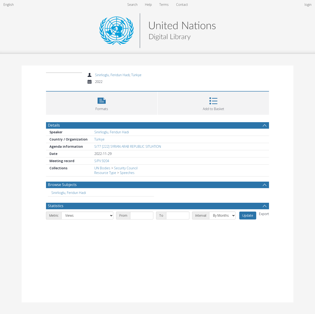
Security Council (126, 168)
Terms (164, 4)
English (8, 4)
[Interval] (222, 215)
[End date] (177, 215)
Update (247, 215)
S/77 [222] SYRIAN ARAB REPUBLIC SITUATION (127, 146)
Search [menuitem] (132, 4)
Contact (182, 4)
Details (54, 125)
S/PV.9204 (101, 161)
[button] (101, 103)
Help (148, 4)
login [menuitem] (308, 4)
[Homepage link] (157, 29)
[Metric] (87, 215)
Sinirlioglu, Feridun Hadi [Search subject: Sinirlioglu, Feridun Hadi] (68, 192)
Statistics (55, 205)
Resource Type (105, 172)
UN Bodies (102, 168)
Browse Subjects (62, 184)
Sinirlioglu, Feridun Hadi (112, 75)
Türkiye (136, 75)
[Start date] (141, 215)
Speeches (127, 172)
